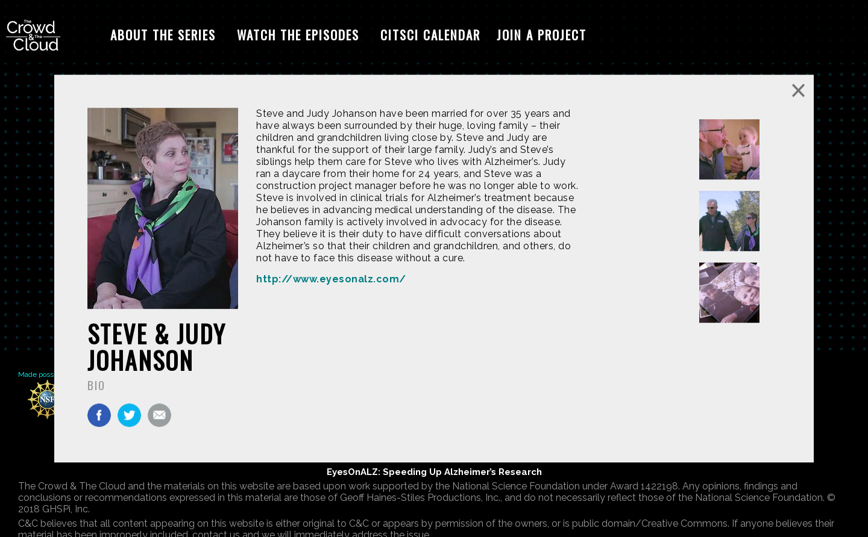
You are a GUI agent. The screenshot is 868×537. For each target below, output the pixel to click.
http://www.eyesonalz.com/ (331, 279)
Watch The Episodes (298, 34)
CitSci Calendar (430, 34)
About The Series (163, 34)
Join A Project (542, 34)
